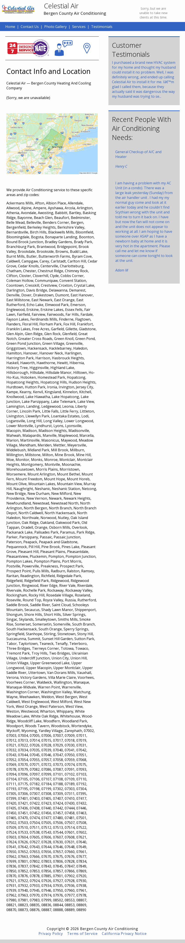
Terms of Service (82, 933)
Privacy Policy (50, 933)
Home (10, 26)
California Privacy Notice (124, 933)
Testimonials (101, 26)
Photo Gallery (55, 26)
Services (79, 26)
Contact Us (30, 26)
